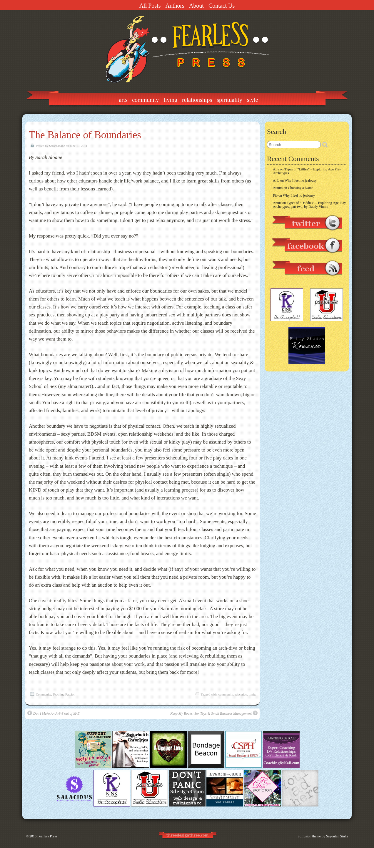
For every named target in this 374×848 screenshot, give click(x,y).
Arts (123, 100)
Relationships (197, 100)
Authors (174, 5)
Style (252, 100)
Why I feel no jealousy (301, 180)
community (225, 694)
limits (252, 694)
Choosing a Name (300, 188)
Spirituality (229, 100)
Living (170, 100)
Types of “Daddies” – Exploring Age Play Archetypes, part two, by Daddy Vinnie (309, 205)
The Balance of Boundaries (85, 135)
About (196, 5)
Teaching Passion (64, 694)
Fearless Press (47, 836)
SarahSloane (57, 145)
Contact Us (221, 5)
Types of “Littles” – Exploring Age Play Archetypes (307, 171)
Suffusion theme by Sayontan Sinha (323, 836)
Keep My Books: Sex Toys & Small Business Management (214, 713)
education (241, 694)
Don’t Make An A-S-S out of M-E (53, 713)
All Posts (150, 5)
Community (145, 100)
